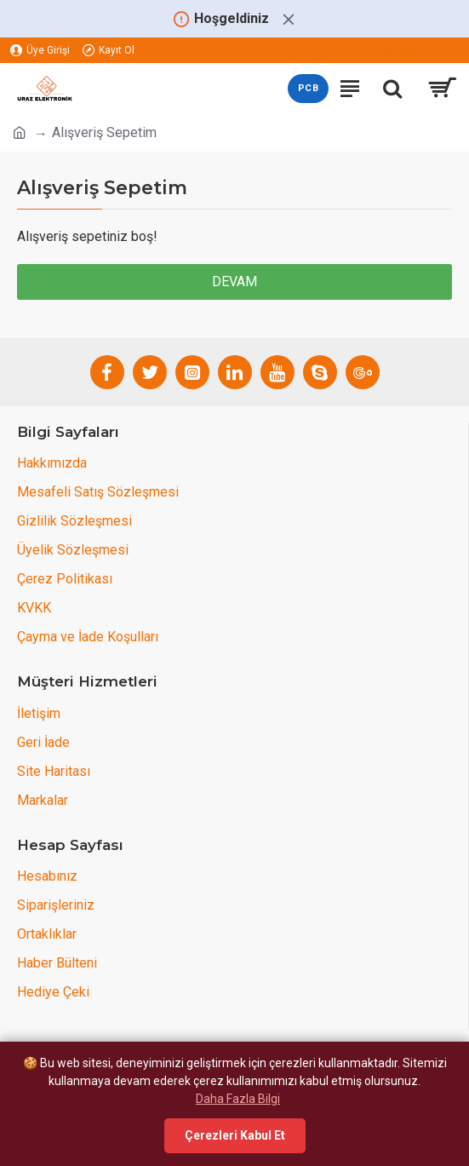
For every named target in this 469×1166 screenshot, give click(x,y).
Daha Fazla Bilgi (238, 1099)
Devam (234, 281)
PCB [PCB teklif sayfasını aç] (308, 88)
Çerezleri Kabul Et (235, 1135)
